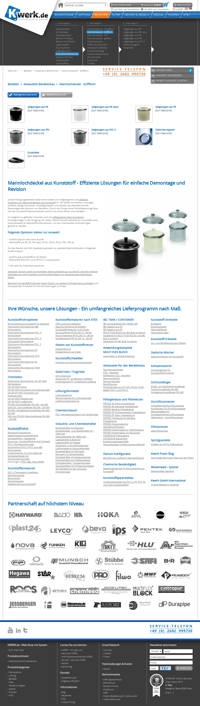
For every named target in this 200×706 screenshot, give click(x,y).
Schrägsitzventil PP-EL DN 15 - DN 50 (74, 338)
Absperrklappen (16, 481)
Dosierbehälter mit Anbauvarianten (73, 457)
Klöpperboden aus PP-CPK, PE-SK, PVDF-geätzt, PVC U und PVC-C (123, 389)
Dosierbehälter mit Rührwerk (70, 451)
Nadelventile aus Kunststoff (22, 484)
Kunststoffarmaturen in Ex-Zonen (72, 329)
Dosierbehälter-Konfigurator (70, 427)
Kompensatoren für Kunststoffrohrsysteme (162, 371)
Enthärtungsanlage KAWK (116, 441)
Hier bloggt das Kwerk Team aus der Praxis (172, 457)
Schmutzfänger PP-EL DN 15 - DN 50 (74, 332)
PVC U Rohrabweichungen (21, 444)
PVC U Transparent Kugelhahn (23, 472)
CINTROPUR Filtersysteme (116, 435)
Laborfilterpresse (159, 430)
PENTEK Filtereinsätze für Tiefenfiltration (123, 429)
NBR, (29, 461)
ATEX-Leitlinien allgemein (68, 323)
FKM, (35, 461)
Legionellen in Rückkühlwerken (119, 356)
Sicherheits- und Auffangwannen (72, 445)
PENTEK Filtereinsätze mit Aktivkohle (121, 432)
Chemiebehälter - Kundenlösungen (73, 463)
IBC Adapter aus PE (112, 326)
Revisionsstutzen (111, 381)
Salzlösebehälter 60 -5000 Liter (71, 436)
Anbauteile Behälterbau (47, 70)
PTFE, (24, 461)
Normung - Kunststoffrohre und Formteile (29, 441)
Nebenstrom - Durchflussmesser (167, 417)
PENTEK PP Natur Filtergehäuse (119, 415)
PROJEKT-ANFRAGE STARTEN (171, 80)
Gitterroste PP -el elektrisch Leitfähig (74, 378)
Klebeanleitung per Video (68, 351)
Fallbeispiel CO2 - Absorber (116, 375)
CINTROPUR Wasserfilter (115, 438)
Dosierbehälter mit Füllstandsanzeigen (75, 465)
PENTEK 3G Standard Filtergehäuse (120, 406)
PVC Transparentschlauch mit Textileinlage (77, 414)
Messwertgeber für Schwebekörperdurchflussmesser (167, 413)
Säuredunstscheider (113, 369)
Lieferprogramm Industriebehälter (73, 448)
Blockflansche (110, 384)
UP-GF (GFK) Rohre (17, 386)
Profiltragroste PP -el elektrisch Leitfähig (76, 381)
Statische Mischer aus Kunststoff (167, 356)
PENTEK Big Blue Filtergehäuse (118, 409)
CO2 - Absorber (111, 372)
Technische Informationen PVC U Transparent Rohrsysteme (24, 340)
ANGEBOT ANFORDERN (168, 75)
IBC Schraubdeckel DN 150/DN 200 (120, 323)
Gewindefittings (159, 329)
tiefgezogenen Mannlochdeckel (68, 217)
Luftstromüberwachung (67, 401)
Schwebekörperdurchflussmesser (167, 405)
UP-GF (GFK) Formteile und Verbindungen (29, 389)
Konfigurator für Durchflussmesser (168, 408)
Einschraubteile (158, 326)
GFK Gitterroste (63, 375)
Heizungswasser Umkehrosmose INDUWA (124, 444)
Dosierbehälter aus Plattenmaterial (73, 460)
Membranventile (16, 475)
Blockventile (14, 478)
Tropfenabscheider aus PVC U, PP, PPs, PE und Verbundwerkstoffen (124, 483)
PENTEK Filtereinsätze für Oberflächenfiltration (115, 425)
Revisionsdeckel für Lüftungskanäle (73, 398)
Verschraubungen (160, 332)
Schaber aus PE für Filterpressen (167, 444)
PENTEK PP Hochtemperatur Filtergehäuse (124, 412)
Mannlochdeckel (111, 378)
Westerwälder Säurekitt (162, 471)
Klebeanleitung (63, 348)
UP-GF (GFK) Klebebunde (20, 398)
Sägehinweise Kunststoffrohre (23, 435)
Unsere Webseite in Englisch (165, 484)
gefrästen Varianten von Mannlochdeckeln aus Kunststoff (48, 201)
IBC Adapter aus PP (112, 329)
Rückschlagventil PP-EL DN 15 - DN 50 (74, 335)
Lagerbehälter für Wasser (68, 442)
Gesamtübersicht (56, 94)
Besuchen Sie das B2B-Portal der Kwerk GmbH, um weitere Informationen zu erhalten (51, 283)
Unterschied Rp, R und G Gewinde (25, 453)
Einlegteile (156, 323)
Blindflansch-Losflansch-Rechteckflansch (123, 457)
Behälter (28, 70)
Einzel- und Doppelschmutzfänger (168, 386)
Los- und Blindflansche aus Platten (168, 343)
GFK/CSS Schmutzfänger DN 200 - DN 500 (28, 407)
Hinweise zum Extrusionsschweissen (74, 362)
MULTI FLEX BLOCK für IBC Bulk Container (124, 332)
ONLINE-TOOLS (164, 70)
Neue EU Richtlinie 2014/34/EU (71, 326)
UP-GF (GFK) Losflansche (20, 401)
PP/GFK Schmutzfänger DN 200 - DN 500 (28, 404)
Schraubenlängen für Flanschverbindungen (19, 457)
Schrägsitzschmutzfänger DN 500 (167, 392)
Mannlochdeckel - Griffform (75, 70)
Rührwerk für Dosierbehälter (70, 454)
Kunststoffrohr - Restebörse (22, 438)
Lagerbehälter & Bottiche (68, 439)
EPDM (41, 461)
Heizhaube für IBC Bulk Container (120, 341)
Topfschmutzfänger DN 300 (164, 389)
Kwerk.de (12, 70)
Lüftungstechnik (64, 395)
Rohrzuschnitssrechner (19, 432)
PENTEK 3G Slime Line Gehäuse (119, 403)
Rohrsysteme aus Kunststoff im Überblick (28, 323)
